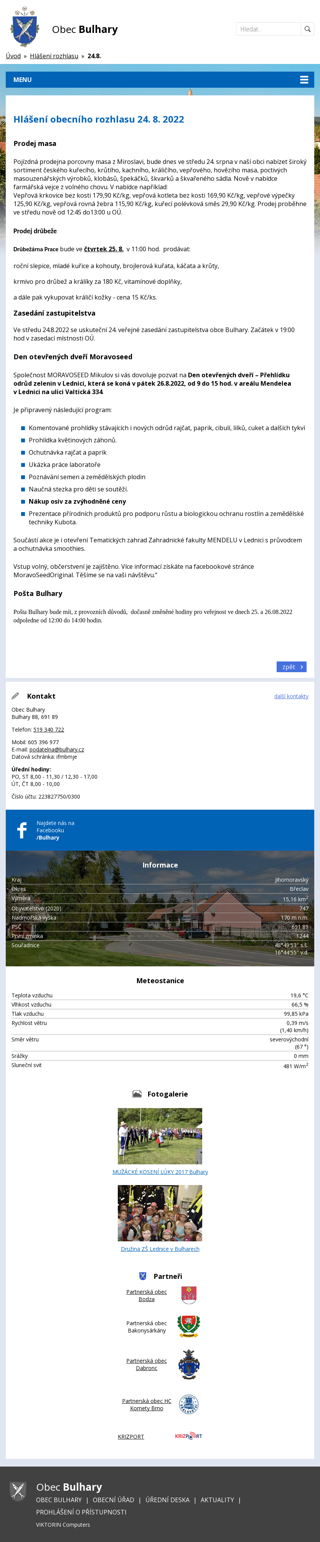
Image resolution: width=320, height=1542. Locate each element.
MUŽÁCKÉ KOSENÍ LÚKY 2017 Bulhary (160, 1141)
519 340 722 (48, 729)
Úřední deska (167, 1500)
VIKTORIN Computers (63, 1524)
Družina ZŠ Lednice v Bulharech (160, 1218)
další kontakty (291, 696)
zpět (288, 667)
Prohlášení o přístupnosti (81, 1512)
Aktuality (217, 1500)
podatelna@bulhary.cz (57, 749)
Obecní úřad (113, 1500)
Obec (85, 29)
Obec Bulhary (59, 1500)
